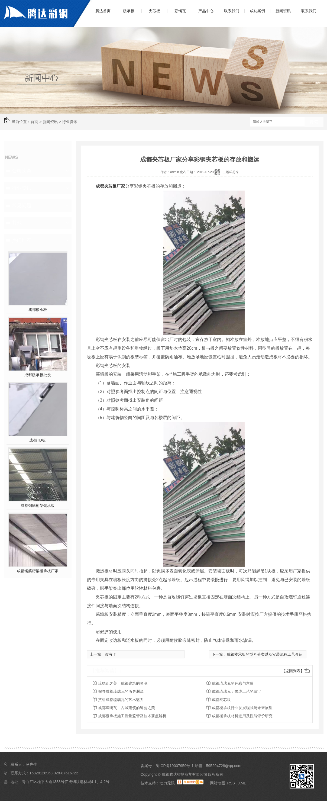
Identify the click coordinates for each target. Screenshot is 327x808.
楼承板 (128, 11)
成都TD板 (37, 440)
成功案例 (257, 11)
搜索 (314, 122)
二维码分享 (231, 172)
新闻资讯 (283, 11)
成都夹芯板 (221, 699)
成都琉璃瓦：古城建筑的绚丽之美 (126, 708)
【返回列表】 (292, 671)
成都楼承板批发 (37, 375)
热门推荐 (21, 240)
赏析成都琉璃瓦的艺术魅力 (121, 699)
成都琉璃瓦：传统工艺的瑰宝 (236, 691)
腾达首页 (103, 11)
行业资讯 (69, 122)
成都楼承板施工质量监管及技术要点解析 (132, 716)
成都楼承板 (37, 309)
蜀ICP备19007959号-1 (175, 766)
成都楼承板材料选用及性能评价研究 (242, 716)
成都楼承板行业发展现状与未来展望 (242, 708)
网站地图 (217, 783)
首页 (34, 122)
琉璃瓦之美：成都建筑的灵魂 (122, 683)
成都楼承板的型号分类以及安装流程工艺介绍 (265, 654)
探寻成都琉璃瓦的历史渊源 (121, 691)
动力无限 (167, 783)
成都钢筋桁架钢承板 (38, 505)
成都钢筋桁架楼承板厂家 (38, 571)
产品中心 (205, 11)
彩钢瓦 (180, 11)
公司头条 (21, 170)
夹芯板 (154, 11)
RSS (231, 783)
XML (242, 783)
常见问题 (21, 205)
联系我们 (231, 11)
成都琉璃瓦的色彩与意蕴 (233, 683)
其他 (17, 223)
